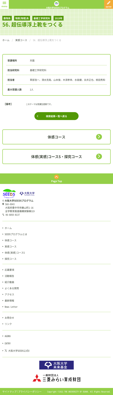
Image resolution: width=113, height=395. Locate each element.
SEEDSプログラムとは (16, 234)
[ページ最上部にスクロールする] (56, 178)
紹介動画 (9, 282)
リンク (8, 324)
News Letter (11, 306)
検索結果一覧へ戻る (56, 116)
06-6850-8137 (13, 214)
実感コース (21, 40)
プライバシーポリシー (30, 391)
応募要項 (9, 269)
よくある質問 (12, 288)
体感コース (56, 137)
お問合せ (9, 317)
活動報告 (9, 276)
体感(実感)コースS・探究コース (56, 156)
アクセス (9, 294)
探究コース (10, 258)
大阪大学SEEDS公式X (17, 350)
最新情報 (9, 300)
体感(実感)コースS (15, 252)
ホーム (5, 40)
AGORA (8, 336)
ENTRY (8, 343)
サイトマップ (9, 391)
